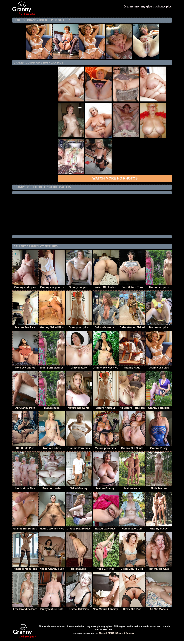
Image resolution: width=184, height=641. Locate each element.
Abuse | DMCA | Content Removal (117, 633)
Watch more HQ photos (115, 178)
